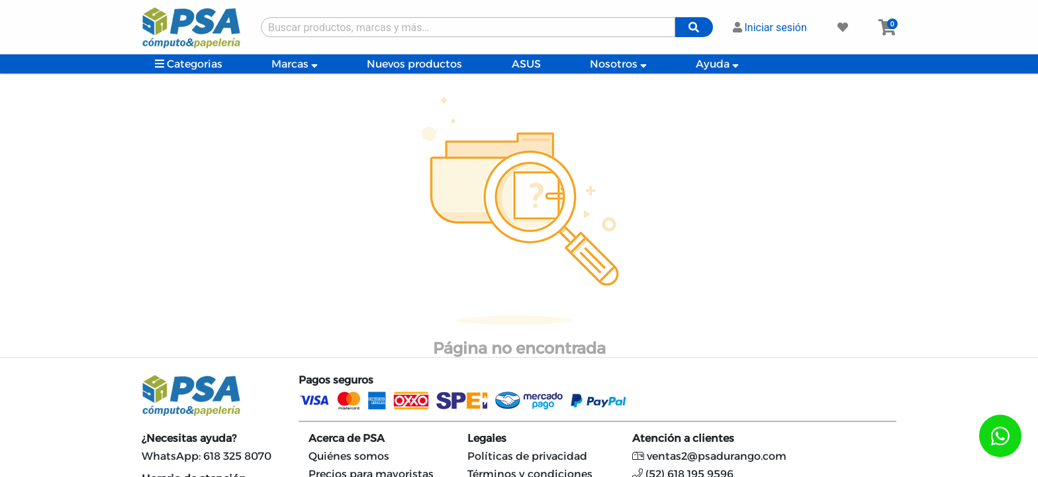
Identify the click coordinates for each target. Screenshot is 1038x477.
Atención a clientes (683, 438)
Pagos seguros (336, 380)
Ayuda (717, 64)
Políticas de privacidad (527, 456)
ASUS (526, 64)
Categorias (188, 64)
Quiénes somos (348, 456)
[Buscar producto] (468, 27)
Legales (486, 438)
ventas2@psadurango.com (709, 456)
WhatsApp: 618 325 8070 (206, 456)
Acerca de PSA (346, 438)
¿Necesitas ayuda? (189, 438)
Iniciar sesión (770, 27)
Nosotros (618, 64)
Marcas (294, 64)
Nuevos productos (414, 64)
